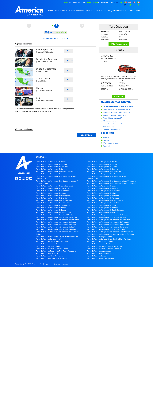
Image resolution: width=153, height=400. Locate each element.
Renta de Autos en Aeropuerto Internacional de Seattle (56, 227)
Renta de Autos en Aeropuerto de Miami (102, 193)
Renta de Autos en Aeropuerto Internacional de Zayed (56, 229)
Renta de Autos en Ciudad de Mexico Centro (52, 241)
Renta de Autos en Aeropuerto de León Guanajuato (55, 186)
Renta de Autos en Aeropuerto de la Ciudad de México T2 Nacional (111, 184)
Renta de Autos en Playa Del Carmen (49, 256)
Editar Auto (118, 96)
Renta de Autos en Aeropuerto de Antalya (102, 162)
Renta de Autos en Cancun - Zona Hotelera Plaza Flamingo (109, 239)
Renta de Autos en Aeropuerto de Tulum (51, 210)
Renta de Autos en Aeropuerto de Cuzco (102, 167)
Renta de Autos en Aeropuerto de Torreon (102, 208)
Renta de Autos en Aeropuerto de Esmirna (102, 169)
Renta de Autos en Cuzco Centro (99, 244)
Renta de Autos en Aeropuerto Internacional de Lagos (56, 222)
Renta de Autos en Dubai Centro (48, 246)
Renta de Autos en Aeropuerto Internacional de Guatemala (108, 220)
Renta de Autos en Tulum (96, 256)
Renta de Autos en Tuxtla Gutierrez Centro (51, 258)
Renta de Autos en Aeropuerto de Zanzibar (102, 213)
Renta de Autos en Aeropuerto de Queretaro (103, 203)
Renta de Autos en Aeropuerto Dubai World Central (55, 215)
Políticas (102, 10)
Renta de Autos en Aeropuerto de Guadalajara (104, 171)
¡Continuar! (86, 135)
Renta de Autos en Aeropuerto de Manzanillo (52, 191)
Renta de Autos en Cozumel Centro (49, 244)
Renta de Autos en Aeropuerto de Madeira (102, 188)
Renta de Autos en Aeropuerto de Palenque (103, 198)
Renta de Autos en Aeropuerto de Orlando (51, 198)
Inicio (50, 10)
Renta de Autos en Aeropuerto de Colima (102, 164)
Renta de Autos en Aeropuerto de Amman (51, 162)
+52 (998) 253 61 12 (77, 3)
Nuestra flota (60, 10)
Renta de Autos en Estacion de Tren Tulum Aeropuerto (56, 251)
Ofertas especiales (77, 10)
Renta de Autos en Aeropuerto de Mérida (51, 193)
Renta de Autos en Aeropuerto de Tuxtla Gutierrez (105, 210)
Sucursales (91, 10)
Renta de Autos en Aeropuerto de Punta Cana (53, 203)
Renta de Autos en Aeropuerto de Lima (101, 186)
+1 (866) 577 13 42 (105, 3)
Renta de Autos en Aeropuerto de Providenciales (54, 200)
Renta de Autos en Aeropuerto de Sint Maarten (53, 205)
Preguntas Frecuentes (117, 10)
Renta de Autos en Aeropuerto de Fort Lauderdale (54, 171)
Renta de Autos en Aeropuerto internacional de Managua (108, 222)
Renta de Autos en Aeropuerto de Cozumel (52, 167)
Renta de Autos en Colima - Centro (100, 241)
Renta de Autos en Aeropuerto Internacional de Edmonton (57, 220)
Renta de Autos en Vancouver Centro (100, 258)
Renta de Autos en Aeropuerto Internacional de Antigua (107, 215)
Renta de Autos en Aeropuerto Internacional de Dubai (106, 217)
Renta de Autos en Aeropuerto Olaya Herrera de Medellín (57, 237)
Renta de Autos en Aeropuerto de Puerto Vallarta (105, 200)
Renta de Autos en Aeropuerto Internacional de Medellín (57, 225)
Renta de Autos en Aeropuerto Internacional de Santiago (108, 225)
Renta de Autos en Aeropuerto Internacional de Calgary (56, 217)
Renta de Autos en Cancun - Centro (49, 239)
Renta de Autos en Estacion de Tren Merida (52, 249)
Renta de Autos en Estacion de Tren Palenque (104, 249)
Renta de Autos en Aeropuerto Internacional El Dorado (107, 229)
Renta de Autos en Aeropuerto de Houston (51, 174)
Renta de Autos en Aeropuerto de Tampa (51, 208)
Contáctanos (134, 10)
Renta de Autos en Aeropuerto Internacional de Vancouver (108, 227)
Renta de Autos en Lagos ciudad (99, 251)
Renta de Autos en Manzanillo (47, 254)
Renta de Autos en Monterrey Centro (100, 254)
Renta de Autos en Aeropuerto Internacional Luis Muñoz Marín (110, 232)
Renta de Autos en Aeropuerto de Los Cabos (52, 188)
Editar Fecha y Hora (119, 44)
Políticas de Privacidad (60, 264)
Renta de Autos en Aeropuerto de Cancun (51, 164)
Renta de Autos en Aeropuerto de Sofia (101, 205)
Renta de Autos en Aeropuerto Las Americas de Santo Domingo (110, 234)
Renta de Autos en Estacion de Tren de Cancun (104, 246)
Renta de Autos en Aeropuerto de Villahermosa (53, 213)
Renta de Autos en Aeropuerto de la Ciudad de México (107, 174)
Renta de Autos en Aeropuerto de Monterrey (103, 196)
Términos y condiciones (24, 129)
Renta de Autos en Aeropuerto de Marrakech (103, 191)
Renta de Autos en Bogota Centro (99, 237)
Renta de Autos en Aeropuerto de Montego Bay (53, 196)
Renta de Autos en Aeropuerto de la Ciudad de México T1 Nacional (111, 181)
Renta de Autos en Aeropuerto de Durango (51, 169)
